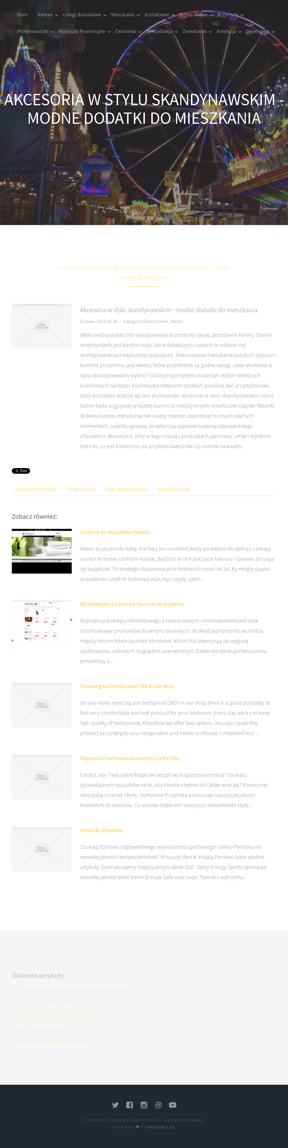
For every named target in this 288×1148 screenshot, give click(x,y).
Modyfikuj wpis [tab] (174, 488)
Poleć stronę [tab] (80, 488)
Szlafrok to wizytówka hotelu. (115, 531)
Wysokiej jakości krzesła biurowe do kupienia (132, 603)
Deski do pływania (101, 830)
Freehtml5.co (161, 1127)
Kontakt (25, 47)
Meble (119, 274)
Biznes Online (92, 274)
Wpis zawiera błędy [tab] (126, 488)
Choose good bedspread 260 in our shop (127, 685)
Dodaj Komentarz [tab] (36, 488)
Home (65, 274)
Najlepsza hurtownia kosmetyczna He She (129, 757)
